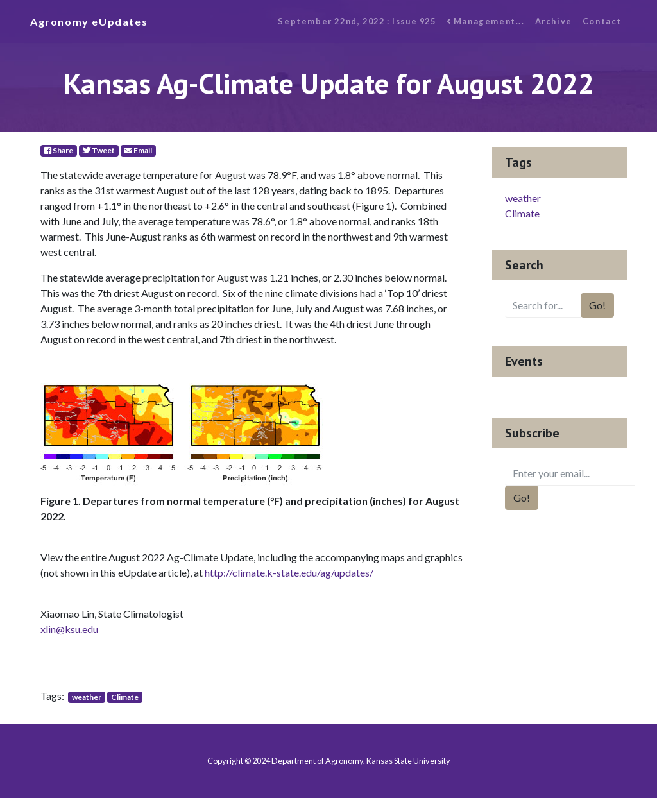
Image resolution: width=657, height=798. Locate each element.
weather (86, 697)
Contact (602, 21)
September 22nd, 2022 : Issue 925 (357, 21)
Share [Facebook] (58, 150)
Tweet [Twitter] (99, 150)
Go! (597, 305)
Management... (486, 21)
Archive (553, 21)
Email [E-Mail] (138, 150)
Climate (125, 697)
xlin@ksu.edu (69, 629)
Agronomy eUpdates (89, 21)
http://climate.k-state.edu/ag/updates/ (289, 572)
